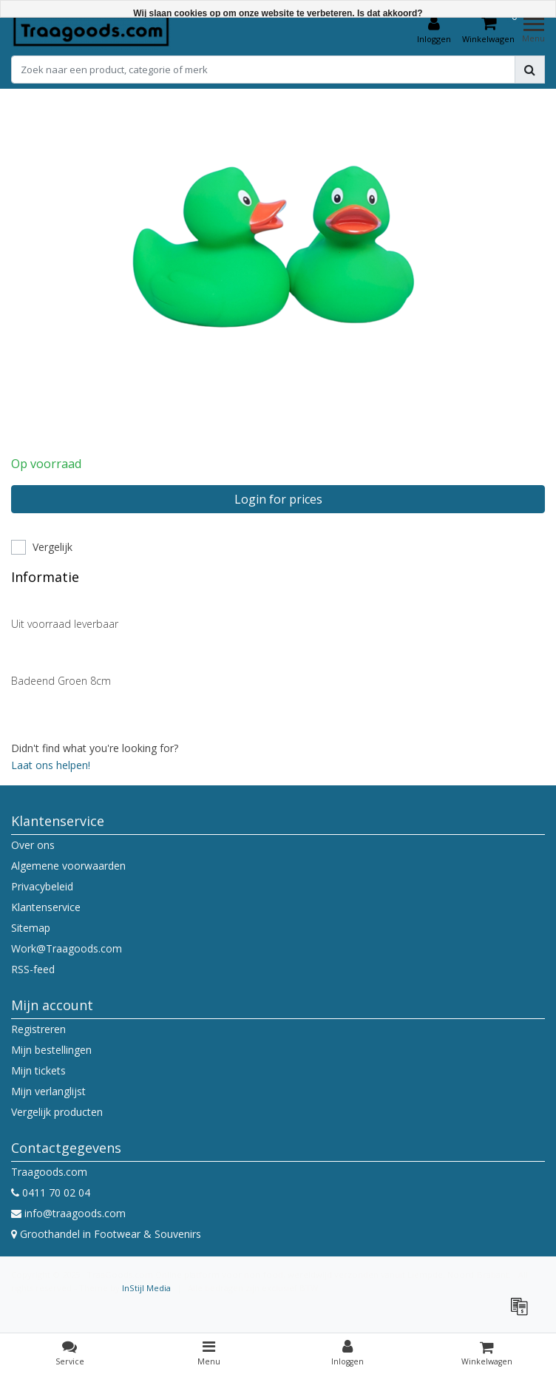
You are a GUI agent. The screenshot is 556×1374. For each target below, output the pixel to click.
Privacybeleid (42, 886)
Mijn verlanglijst (48, 1091)
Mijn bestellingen (51, 1050)
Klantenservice (46, 907)
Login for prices (278, 499)
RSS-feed (33, 969)
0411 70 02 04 (50, 1192)
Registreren (38, 1029)
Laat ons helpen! (50, 765)
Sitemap (30, 928)
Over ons (33, 845)
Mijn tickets (38, 1070)
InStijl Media (146, 1287)
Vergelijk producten (57, 1112)
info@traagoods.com (68, 1213)
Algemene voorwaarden (68, 866)
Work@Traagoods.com (66, 948)
